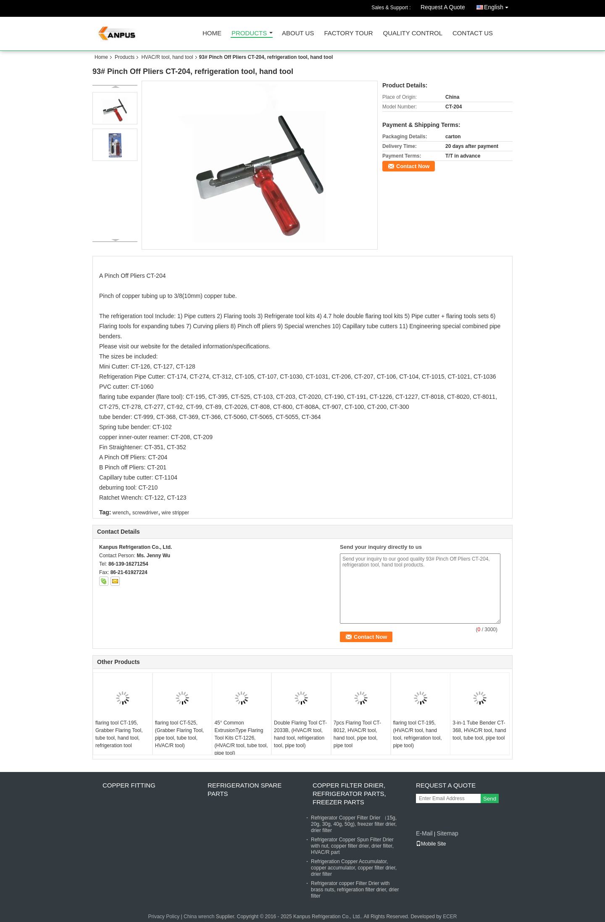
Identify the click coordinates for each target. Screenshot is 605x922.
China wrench (199, 916)
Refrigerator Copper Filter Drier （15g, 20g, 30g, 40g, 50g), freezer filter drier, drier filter (354, 824)
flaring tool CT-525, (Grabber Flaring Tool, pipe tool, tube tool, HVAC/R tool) (179, 734)
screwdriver (145, 513)
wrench (121, 513)
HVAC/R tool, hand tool (167, 57)
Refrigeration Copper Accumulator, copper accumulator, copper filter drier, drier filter (354, 868)
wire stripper (175, 513)
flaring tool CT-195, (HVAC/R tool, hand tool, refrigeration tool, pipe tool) (417, 734)
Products (249, 33)
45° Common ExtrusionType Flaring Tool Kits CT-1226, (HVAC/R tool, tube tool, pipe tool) (241, 738)
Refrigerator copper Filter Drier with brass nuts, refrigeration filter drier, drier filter (355, 889)
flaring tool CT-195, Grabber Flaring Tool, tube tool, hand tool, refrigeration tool (119, 734)
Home (212, 33)
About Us (298, 33)
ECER (450, 916)
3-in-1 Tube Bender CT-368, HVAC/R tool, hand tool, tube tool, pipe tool (479, 730)
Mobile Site (431, 844)
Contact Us (472, 33)
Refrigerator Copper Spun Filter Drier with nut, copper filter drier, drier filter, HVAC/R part (352, 846)
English (498, 6)
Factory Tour (348, 33)
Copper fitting (129, 785)
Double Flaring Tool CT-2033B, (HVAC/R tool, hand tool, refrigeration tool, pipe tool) (300, 734)
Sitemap (447, 833)
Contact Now (412, 166)
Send (489, 799)
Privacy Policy (163, 916)
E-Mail (424, 833)
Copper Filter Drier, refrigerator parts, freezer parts (349, 794)
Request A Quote (443, 7)
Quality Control (412, 33)
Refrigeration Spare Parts (244, 789)
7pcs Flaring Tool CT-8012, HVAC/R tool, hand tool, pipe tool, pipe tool (357, 734)
